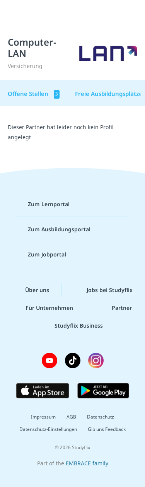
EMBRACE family (87, 463)
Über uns (31, 290)
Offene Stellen (34, 94)
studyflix (79, 14)
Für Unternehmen (43, 308)
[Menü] (16, 14)
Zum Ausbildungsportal (52, 229)
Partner (115, 308)
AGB (71, 417)
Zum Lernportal (42, 204)
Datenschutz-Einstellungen (48, 429)
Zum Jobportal (40, 254)
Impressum (43, 417)
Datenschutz (100, 417)
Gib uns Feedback (107, 429)
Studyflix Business (72, 326)
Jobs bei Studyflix (103, 290)
